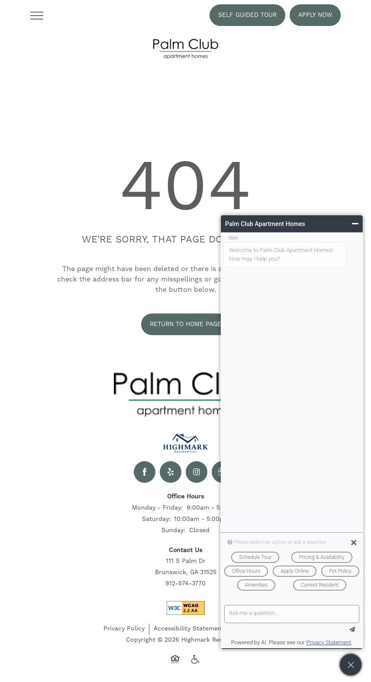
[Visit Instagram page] (196, 472)
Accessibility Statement (189, 629)
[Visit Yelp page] (170, 472)
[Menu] (36, 15)
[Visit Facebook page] (144, 472)
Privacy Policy (124, 629)
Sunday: (173, 530)
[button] (247, 15)
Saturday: (156, 519)
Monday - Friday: (157, 508)
